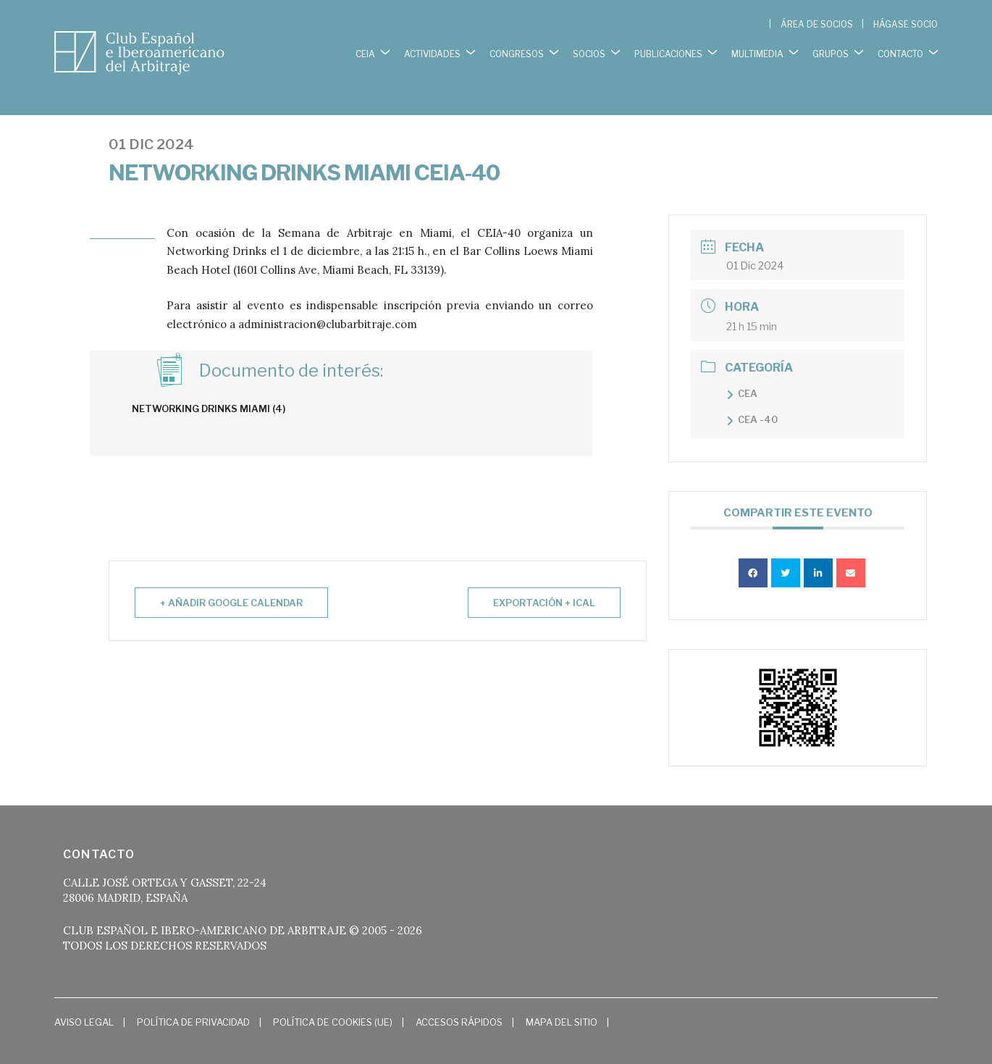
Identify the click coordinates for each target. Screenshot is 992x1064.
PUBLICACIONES (668, 50)
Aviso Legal (84, 1004)
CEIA (365, 50)
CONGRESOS (516, 50)
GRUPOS (830, 50)
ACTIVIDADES (432, 50)
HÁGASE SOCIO (905, 24)
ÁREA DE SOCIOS (817, 24)
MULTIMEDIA (757, 50)
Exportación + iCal (544, 584)
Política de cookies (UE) (332, 1004)
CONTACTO (900, 50)
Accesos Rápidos (459, 1004)
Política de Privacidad (193, 1004)
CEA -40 (758, 401)
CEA (747, 375)
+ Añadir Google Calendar (231, 584)
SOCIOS (589, 50)
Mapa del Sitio (561, 1004)
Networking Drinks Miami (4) (208, 390)
